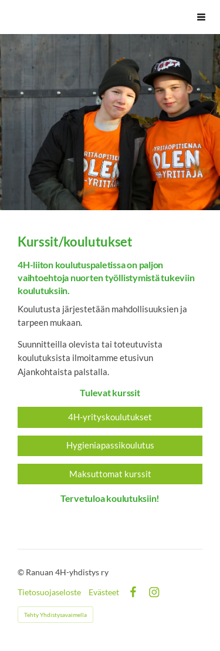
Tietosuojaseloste (49, 592)
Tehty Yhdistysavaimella (55, 614)
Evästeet (104, 592)
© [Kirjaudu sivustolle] (22, 572)
